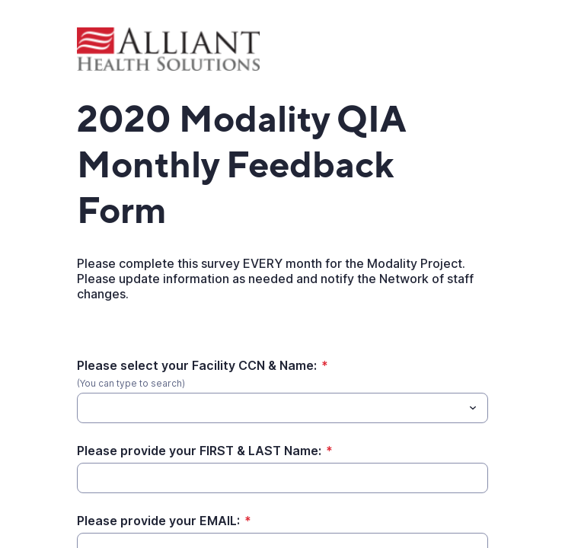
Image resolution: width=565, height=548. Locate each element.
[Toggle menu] (473, 408)
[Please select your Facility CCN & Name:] (270, 408)
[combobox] (282, 408)
